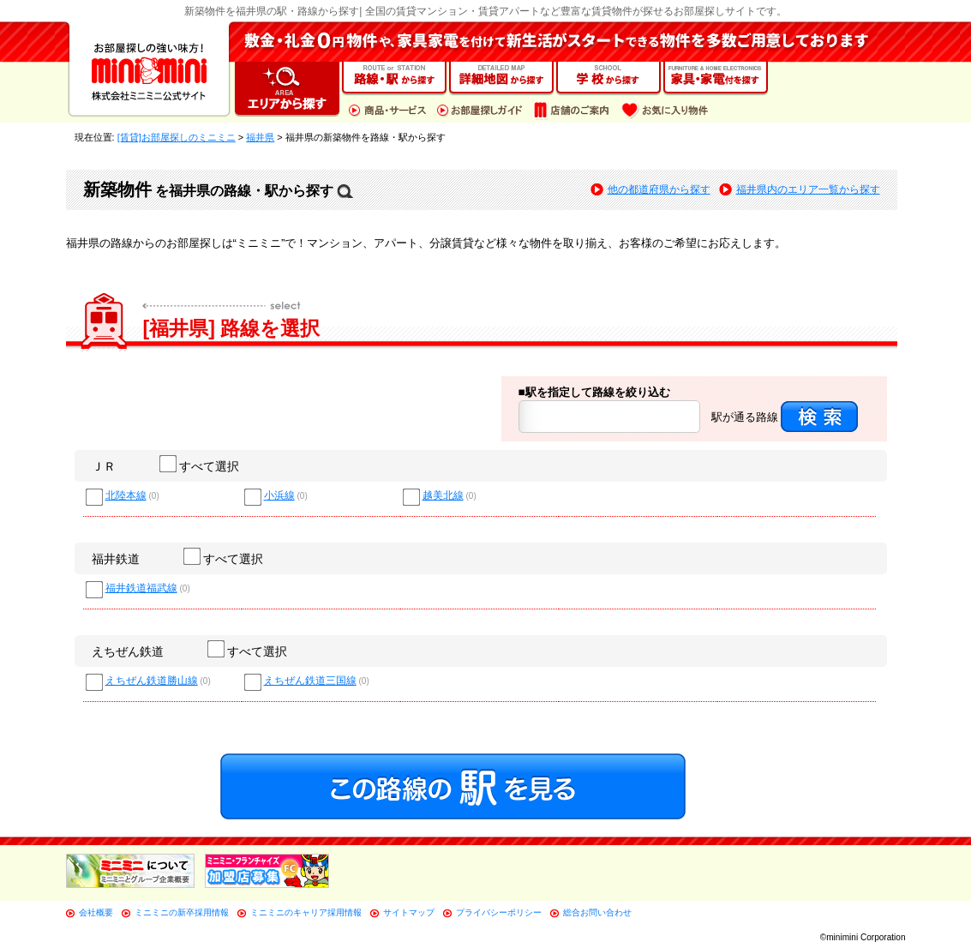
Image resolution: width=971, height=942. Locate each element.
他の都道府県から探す (659, 189)
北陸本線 (126, 495)
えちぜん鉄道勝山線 (151, 681)
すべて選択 (200, 466)
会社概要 (96, 912)
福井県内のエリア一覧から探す (808, 189)
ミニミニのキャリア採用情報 (306, 912)
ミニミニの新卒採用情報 (182, 912)
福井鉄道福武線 (141, 588)
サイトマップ (409, 912)
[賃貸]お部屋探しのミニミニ (176, 137)
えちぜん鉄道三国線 (310, 681)
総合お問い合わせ (597, 912)
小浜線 (279, 495)
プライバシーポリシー (499, 912)
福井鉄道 (116, 559)
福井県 (260, 137)
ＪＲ (104, 466)
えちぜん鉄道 (128, 651)
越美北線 (443, 495)
